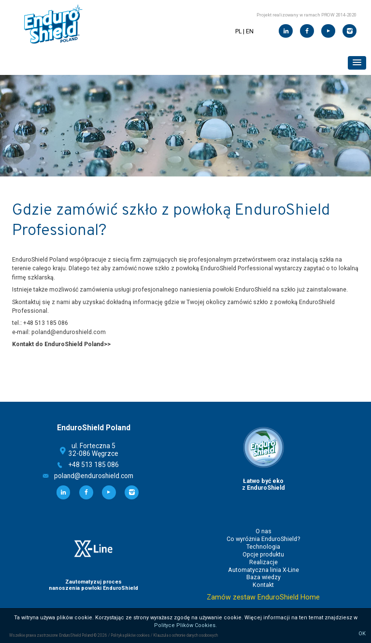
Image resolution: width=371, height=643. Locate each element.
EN (250, 31)
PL (238, 31)
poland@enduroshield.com (93, 476)
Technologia (263, 546)
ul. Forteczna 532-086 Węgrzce (93, 449)
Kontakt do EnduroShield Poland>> (61, 344)
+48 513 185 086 (94, 464)
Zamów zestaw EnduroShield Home (263, 597)
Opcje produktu (263, 554)
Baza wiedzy (263, 577)
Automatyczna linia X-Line (263, 570)
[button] (357, 63)
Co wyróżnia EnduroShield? (263, 539)
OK (362, 633)
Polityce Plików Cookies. (185, 625)
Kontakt (263, 585)
